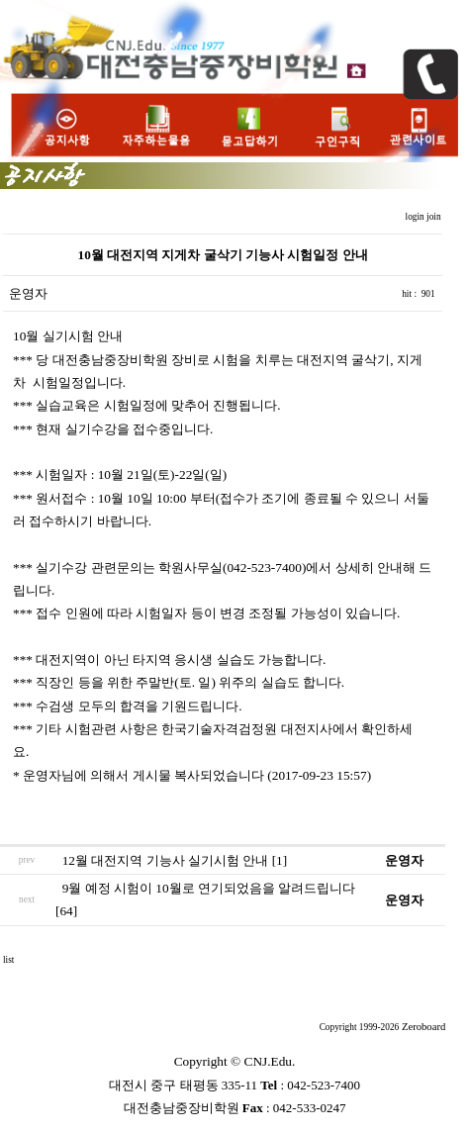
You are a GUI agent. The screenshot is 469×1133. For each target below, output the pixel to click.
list (8, 960)
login (416, 217)
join (434, 217)
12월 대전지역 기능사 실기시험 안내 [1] (175, 860)
